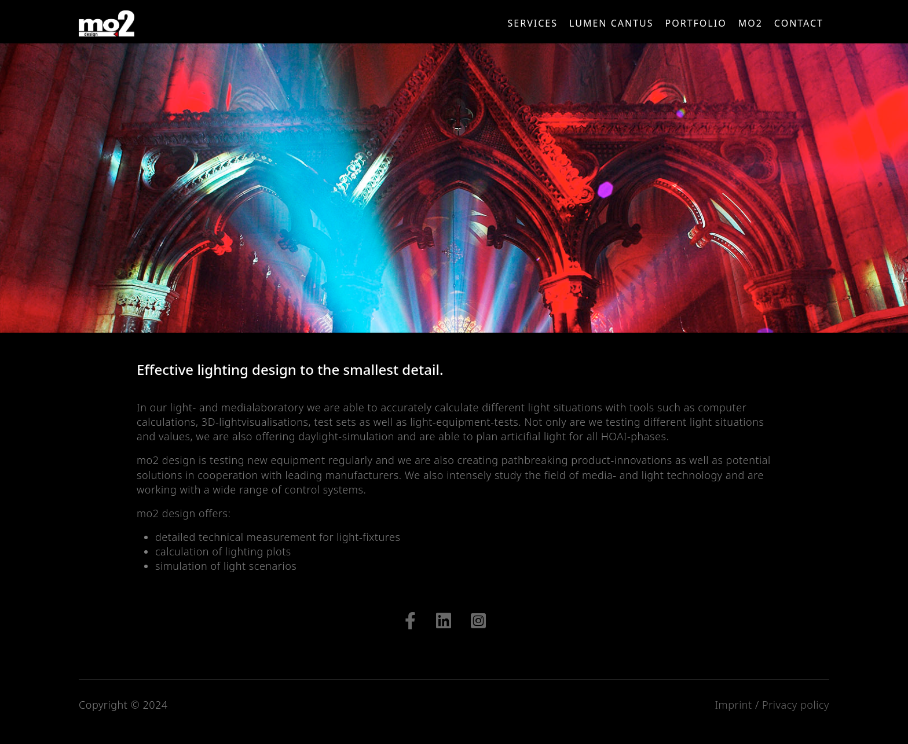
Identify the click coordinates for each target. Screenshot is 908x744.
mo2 (750, 23)
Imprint (733, 705)
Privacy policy (795, 705)
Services (533, 23)
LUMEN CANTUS (611, 23)
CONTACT (798, 23)
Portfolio (696, 23)
